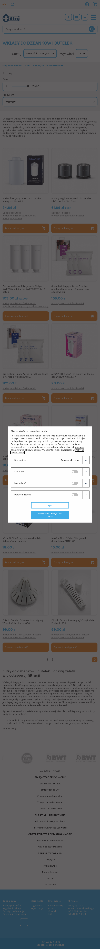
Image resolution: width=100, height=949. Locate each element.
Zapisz (50, 505)
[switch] (75, 471)
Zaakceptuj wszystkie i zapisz (50, 514)
